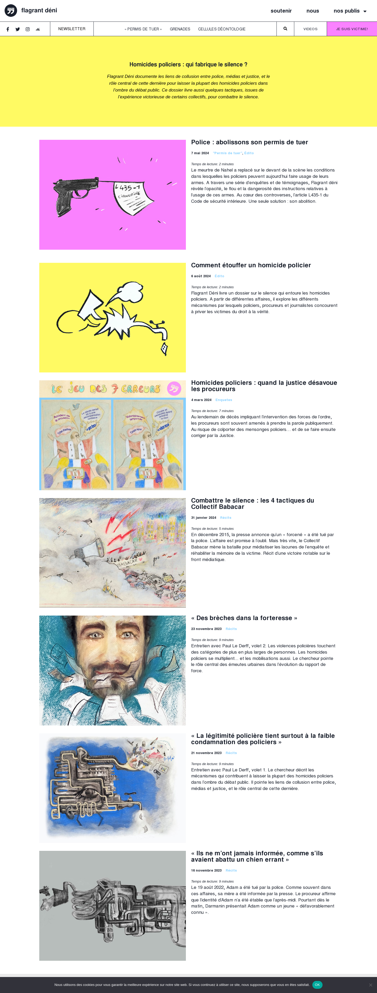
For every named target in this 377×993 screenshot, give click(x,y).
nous (313, 11)
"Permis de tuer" (227, 153)
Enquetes (223, 400)
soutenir (281, 11)
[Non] (370, 984)
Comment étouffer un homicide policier (251, 266)
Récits (226, 518)
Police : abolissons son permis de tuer (249, 143)
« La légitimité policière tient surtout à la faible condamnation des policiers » (263, 739)
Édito (249, 153)
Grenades (180, 29)
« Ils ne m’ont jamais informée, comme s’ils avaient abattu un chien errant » (257, 857)
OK (317, 985)
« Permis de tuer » (143, 29)
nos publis (351, 11)
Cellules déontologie (222, 29)
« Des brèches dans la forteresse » (244, 619)
